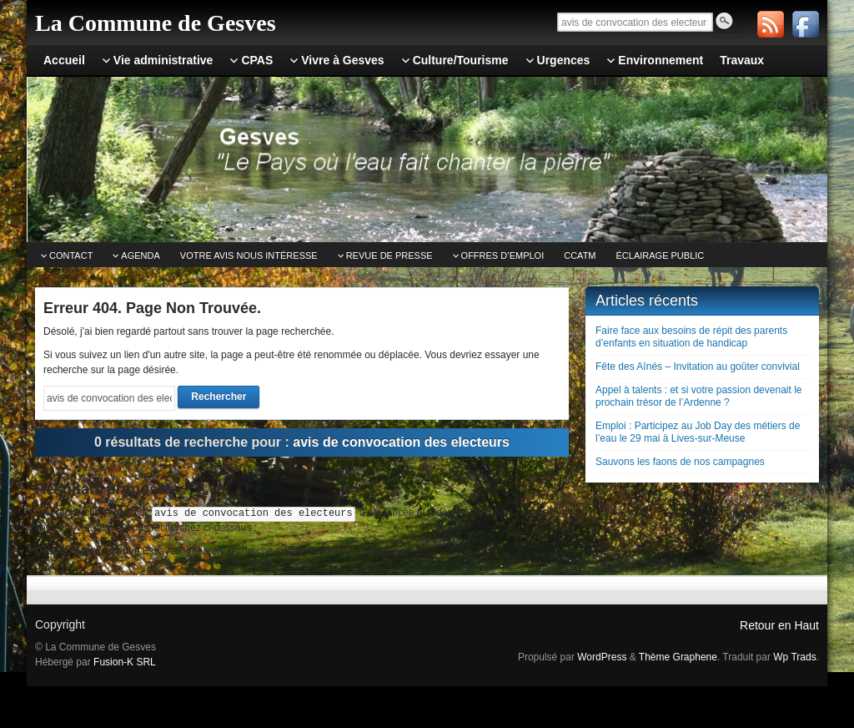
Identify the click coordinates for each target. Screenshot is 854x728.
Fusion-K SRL (124, 662)
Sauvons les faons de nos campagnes (680, 462)
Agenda (140, 255)
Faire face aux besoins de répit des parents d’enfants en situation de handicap (691, 337)
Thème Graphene (678, 657)
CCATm (579, 255)
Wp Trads (794, 657)
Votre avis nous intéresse (249, 255)
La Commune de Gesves (155, 23)
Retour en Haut (779, 625)
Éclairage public (660, 255)
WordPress (601, 657)
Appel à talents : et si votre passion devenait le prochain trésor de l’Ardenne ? (698, 396)
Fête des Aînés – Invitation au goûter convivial (697, 366)
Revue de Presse (389, 255)
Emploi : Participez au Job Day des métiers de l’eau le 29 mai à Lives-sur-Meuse (697, 432)
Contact (71, 255)
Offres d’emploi (503, 255)
